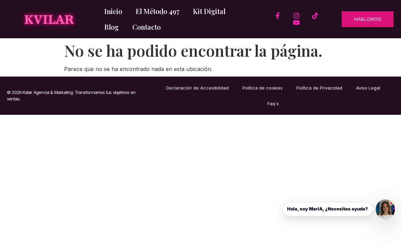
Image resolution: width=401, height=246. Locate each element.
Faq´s (273, 103)
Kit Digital (209, 11)
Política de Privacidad (319, 88)
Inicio (113, 11)
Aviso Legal (368, 88)
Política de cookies (262, 88)
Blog (111, 26)
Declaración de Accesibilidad (197, 88)
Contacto (146, 26)
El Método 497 (157, 11)
